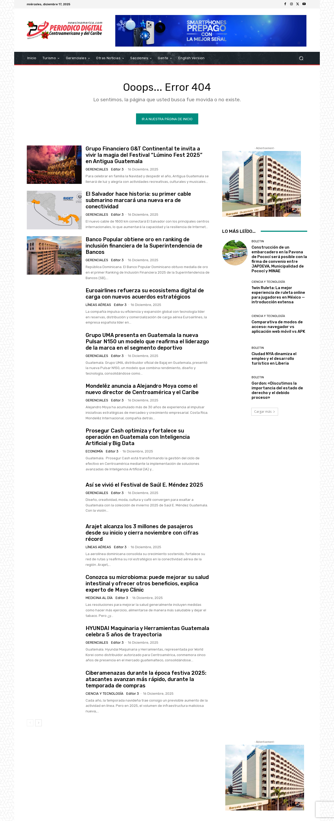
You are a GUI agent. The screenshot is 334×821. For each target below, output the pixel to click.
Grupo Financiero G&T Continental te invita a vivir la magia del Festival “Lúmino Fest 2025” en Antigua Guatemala (144, 155)
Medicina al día (99, 598)
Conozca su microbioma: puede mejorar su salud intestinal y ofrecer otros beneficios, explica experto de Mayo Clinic (147, 583)
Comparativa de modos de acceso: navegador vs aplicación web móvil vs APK (278, 327)
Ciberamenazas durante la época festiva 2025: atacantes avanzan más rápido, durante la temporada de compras (146, 679)
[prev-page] (30, 723)
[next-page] (38, 723)
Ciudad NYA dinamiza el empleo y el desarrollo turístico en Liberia (274, 359)
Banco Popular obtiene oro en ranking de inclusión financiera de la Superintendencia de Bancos (144, 245)
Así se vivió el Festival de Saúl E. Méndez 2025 (144, 485)
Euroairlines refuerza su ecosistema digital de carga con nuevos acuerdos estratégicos (145, 294)
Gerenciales (97, 169)
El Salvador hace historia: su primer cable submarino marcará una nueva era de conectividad (138, 200)
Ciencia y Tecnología (104, 694)
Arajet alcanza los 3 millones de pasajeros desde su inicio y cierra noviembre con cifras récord (142, 532)
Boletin (258, 241)
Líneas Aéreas (98, 305)
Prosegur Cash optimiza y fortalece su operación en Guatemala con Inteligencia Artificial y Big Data (138, 437)
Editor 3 (117, 170)
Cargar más (264, 412)
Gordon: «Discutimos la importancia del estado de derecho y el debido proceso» (277, 390)
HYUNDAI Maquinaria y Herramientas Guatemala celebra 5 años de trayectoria (147, 631)
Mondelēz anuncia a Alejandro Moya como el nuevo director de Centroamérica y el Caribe (142, 389)
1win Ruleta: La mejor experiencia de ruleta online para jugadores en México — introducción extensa (278, 295)
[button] (301, 58)
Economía (94, 451)
